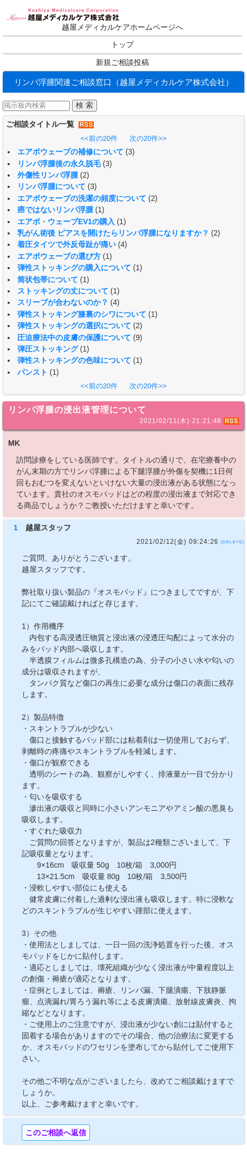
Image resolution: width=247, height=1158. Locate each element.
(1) (100, 210)
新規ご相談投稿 (122, 62)
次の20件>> (148, 138)
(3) (130, 152)
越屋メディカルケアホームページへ (122, 27)
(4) (122, 244)
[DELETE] (232, 541)
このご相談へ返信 (55, 1132)
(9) (137, 338)
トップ (122, 45)
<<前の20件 (99, 138)
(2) (84, 175)
